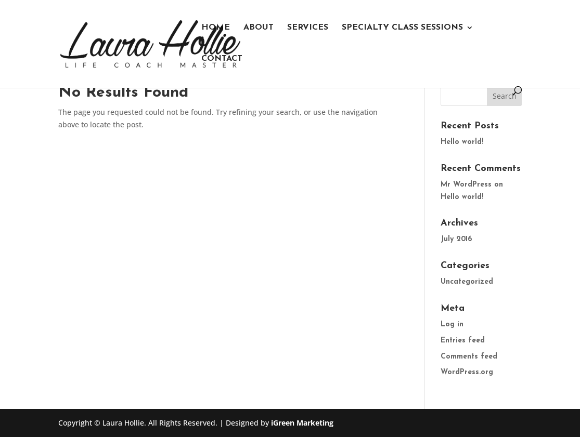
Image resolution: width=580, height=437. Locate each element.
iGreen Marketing (302, 423)
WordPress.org (467, 372)
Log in (452, 324)
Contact (221, 59)
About (258, 28)
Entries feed (463, 341)
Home (215, 28)
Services (307, 28)
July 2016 (456, 239)
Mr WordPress (466, 185)
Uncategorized (467, 282)
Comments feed (469, 357)
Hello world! (462, 142)
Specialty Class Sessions (402, 28)
